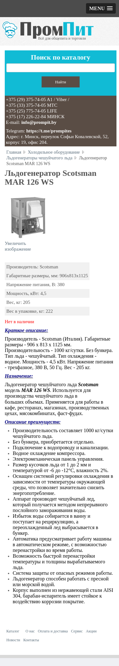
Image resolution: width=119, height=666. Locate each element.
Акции (91, 631)
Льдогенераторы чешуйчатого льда (39, 158)
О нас (30, 631)
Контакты (31, 640)
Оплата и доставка (53, 631)
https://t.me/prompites (49, 130)
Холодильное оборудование (54, 152)
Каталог (12, 631)
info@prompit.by (38, 122)
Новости (13, 640)
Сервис (77, 631)
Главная (13, 152)
